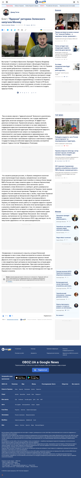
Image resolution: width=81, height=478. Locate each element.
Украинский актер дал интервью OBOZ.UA (66, 38)
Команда (33, 348)
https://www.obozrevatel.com (55, 432)
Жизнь (34, 384)
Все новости (75, 384)
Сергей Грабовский (60, 299)
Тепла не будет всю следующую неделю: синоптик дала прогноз (63, 48)
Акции (33, 404)
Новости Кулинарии (31, 409)
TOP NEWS (59, 115)
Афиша (16, 425)
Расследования (46, 384)
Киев (16, 389)
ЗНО (38, 399)
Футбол (17, 394)
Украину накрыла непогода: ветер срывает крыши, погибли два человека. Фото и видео (66, 153)
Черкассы (38, 389)
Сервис (38, 404)
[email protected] (20, 466)
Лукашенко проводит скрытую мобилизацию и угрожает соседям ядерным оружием (62, 217)
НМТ (41, 399)
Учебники (20, 399)
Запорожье (27, 389)
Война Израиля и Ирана (32, 5)
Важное (58, 10)
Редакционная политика (12, 319)
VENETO (42, 5)
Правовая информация (52, 348)
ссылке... (10, 281)
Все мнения (59, 315)
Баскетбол (22, 394)
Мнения (58, 212)
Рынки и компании (20, 415)
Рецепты (17, 409)
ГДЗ (16, 399)
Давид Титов (15, 12)
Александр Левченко (61, 221)
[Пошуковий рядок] (78, 2)
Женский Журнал (39, 425)
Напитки (23, 409)
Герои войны (9, 5)
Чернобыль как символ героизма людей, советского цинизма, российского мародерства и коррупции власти (64, 228)
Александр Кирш (60, 277)
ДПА (34, 399)
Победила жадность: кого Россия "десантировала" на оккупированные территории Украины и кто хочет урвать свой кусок (66, 139)
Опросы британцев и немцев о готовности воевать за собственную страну (63, 306)
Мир (23, 384)
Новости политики (31, 319)
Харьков (21, 389)
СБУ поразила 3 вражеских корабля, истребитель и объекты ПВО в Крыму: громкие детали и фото (66, 168)
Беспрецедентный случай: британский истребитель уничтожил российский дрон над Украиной (63, 284)
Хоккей (28, 394)
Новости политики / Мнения (8, 25)
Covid (34, 420)
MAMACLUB (29, 420)
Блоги (53, 384)
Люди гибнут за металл (63, 237)
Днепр (33, 389)
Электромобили (26, 404)
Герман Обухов (59, 240)
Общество (65, 384)
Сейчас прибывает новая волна (63, 143)
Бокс (33, 394)
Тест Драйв (18, 404)
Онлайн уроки (28, 399)
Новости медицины (20, 420)
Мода (32, 425)
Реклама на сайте (19, 353)
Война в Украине (19, 5)
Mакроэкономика (30, 415)
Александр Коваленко (61, 288)
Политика (15, 384)
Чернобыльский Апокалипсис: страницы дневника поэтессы (63, 295)
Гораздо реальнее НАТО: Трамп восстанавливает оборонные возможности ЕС (64, 273)
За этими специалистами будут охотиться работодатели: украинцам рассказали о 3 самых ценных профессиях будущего (63, 67)
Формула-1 (38, 394)
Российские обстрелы (52, 5)
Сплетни (22, 425)
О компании (18, 348)
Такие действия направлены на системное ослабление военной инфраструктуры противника (66, 174)
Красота (28, 425)
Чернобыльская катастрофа (67, 5)
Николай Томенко (60, 232)
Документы (34, 353)
